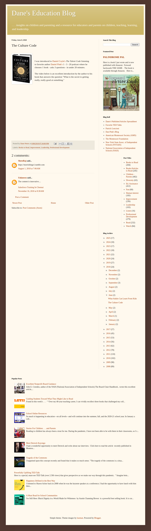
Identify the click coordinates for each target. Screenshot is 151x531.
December (113, 270)
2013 (108, 346)
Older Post (89, 203)
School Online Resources (36, 413)
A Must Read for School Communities (41, 495)
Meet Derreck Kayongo (35, 443)
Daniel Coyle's (58, 61)
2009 (108, 362)
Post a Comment (22, 197)
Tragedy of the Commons (36, 458)
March (111, 316)
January (112, 324)
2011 (108, 354)
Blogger (97, 518)
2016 (108, 333)
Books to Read (24, 148)
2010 (108, 358)
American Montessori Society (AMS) (121, 135)
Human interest (132, 193)
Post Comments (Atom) (32, 208)
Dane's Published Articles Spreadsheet (121, 121)
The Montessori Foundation (117, 139)
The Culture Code (115, 302)
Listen (128, 211)
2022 (108, 250)
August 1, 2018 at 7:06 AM (29, 168)
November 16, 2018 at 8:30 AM (31, 191)
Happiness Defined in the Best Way (40, 481)
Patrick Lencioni (112, 128)
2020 (108, 258)
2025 (108, 238)
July (111, 291)
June (111, 295)
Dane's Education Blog (44, 13)
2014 (108, 342)
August (112, 287)
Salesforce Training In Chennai (31, 187)
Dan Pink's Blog (112, 132)
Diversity (130, 180)
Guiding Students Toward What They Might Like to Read (49, 399)
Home (53, 203)
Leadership (45, 148)
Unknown (22, 178)
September (113, 283)
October (112, 279)
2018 (108, 267)
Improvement (35, 148)
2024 (108, 242)
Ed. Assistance (132, 184)
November (113, 275)
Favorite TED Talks (114, 125)
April (111, 312)
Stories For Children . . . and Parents (41, 428)
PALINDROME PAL (114, 57)
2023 (108, 246)
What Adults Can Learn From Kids (122, 299)
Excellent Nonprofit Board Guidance (41, 384)
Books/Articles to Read (132, 169)
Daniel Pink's (57, 64)
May (111, 308)
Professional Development (59, 148)
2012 (108, 350)
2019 (108, 263)
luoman (80, 518)
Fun (127, 189)
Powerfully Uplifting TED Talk (27, 473)
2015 (108, 338)
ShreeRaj (22, 161)
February (112, 320)
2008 (108, 366)
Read (128, 223)
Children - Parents (130, 175)
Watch (128, 226)
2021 (108, 254)
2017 (108, 329)
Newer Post (17, 203)
